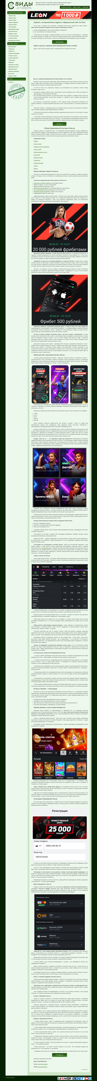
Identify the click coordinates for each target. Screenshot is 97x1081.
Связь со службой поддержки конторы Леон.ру (47, 976)
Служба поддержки (38, 163)
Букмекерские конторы (15, 12)
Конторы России (13, 31)
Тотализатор (12, 60)
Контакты (11, 82)
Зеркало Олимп (13, 24)
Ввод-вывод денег (38, 157)
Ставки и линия (37, 149)
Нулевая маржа (37, 193)
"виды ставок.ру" (11, 1077)
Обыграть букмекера (14, 53)
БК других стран (13, 33)
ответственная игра (36, 680)
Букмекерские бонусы (14, 40)
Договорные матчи (13, 66)
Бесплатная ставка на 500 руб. (41, 188)
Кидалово (11, 62)
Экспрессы (11, 49)
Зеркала (36, 141)
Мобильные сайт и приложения (41, 146)
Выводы (36, 168)
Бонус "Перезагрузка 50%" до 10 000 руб (44, 189)
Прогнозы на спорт (14, 64)
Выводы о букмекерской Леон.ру (43, 1018)
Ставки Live (12, 51)
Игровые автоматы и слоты (40, 152)
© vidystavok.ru (84, 1069)
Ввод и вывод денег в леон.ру (42, 884)
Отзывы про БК (13, 38)
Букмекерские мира (14, 29)
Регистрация (37, 155)
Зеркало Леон (12, 15)
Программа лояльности (39, 191)
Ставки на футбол (13, 58)
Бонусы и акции (37, 144)
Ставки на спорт (13, 55)
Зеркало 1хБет (12, 18)
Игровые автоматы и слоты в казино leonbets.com (49, 707)
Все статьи (11, 73)
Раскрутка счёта (13, 69)
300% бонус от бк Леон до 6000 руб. (42, 183)
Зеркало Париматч (13, 22)
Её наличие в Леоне (46, 548)
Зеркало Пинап (12, 20)
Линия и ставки (12, 76)
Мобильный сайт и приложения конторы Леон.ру (49, 355)
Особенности (37, 160)
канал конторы (37, 93)
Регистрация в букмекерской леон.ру (45, 799)
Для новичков (12, 46)
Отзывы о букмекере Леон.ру (42, 996)
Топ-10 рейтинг (12, 27)
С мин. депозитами (13, 36)
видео (60, 83)
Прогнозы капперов (14, 71)
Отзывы (36, 166)
